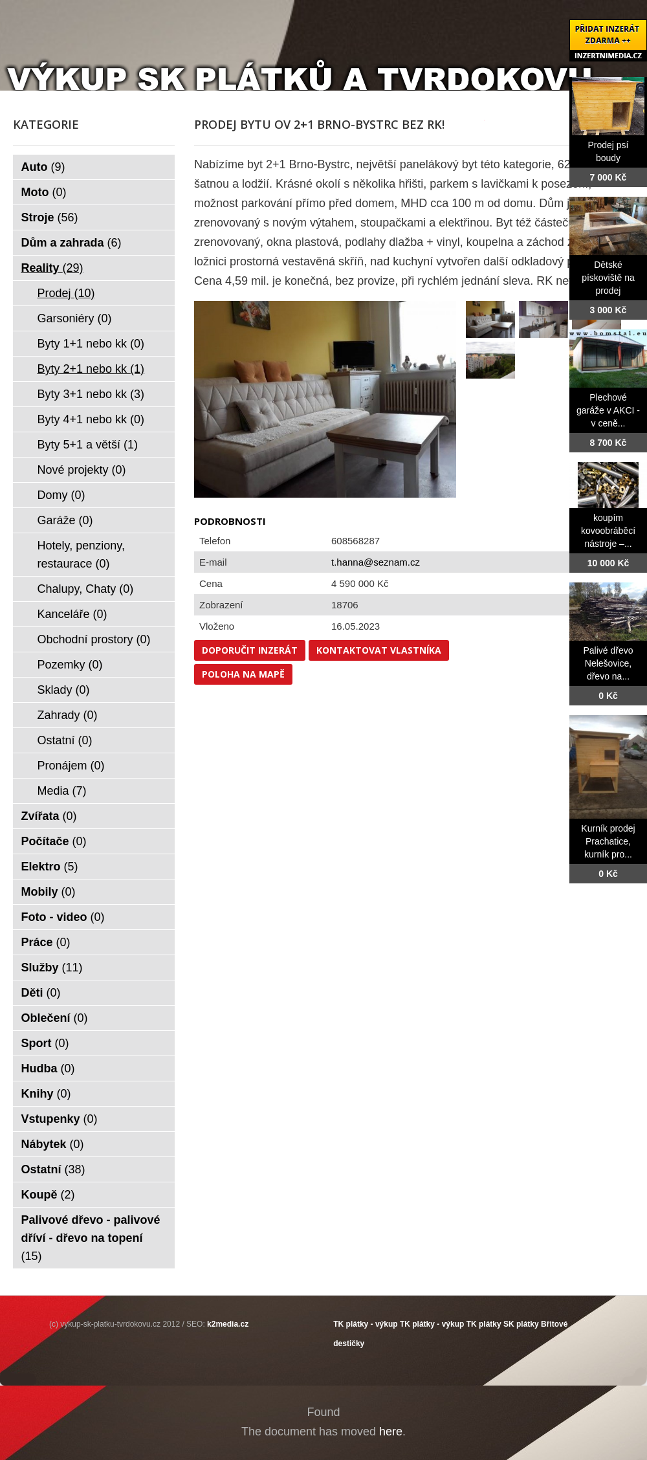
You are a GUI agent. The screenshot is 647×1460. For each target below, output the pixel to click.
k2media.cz (227, 1324)
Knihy (46, 1093)
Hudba (48, 1068)
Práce (46, 942)
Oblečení (54, 1018)
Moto (44, 192)
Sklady (64, 689)
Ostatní (65, 740)
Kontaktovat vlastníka (378, 650)
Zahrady (68, 715)
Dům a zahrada (71, 242)
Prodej (66, 293)
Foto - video (63, 917)
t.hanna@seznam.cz (375, 562)
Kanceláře (72, 614)
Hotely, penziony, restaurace (81, 554)
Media (62, 790)
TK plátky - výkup (365, 1324)
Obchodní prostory (94, 639)
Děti (41, 992)
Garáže (65, 520)
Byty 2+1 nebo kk (91, 368)
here (390, 1431)
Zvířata (49, 816)
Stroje (49, 217)
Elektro (49, 866)
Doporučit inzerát (250, 650)
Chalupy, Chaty (86, 588)
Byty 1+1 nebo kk (91, 343)
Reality (52, 267)
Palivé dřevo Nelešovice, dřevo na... (608, 663)
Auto (43, 166)
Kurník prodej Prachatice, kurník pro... (608, 841)
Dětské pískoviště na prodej (608, 278)
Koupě (48, 1194)
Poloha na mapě (243, 674)
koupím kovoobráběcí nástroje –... (608, 531)
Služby (52, 967)
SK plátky (521, 1324)
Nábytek (52, 1144)
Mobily (48, 891)
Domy (61, 495)
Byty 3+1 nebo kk (91, 394)
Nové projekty (82, 469)
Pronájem (71, 765)
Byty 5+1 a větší (88, 444)
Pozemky (70, 664)
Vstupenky (59, 1118)
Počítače (54, 841)
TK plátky (483, 1324)
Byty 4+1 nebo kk (91, 419)
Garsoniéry (75, 318)
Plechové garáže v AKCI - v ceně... (608, 410)
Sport (45, 1043)
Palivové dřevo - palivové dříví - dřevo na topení (90, 1238)
